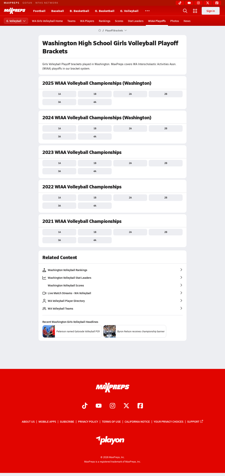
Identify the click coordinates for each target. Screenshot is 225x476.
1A (59, 93)
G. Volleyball (129, 10)
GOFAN (27, 2)
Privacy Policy (88, 422)
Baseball (57, 10)
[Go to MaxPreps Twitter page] (126, 406)
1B (94, 93)
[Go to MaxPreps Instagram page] (112, 406)
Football (39, 10)
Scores (119, 21)
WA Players (87, 21)
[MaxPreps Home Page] (99, 30)
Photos (174, 21)
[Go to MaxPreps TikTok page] (85, 406)
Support (195, 422)
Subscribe (67, 422)
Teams (71, 21)
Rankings (104, 21)
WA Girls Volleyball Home (47, 21)
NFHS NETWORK (46, 2)
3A (59, 101)
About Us (28, 422)
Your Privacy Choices (168, 422)
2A (130, 93)
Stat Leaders (136, 21)
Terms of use (111, 422)
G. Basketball (104, 10)
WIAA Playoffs (157, 21)
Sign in (211, 11)
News (187, 21)
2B (165, 93)
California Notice (137, 422)
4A (94, 101)
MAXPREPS (11, 2)
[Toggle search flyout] (185, 11)
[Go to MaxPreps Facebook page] (140, 406)
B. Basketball (79, 10)
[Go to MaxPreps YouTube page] (99, 406)
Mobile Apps (47, 422)
